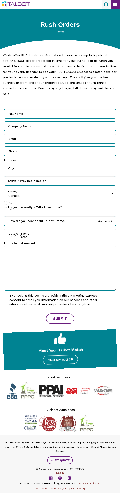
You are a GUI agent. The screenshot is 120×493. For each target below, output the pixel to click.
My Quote (60, 460)
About (103, 447)
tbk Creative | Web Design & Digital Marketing (60, 488)
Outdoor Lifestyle (34, 447)
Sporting (58, 447)
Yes (11, 203)
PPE (7, 442)
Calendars (53, 442)
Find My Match (60, 360)
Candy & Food (68, 442)
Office (19, 447)
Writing (95, 447)
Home (60, 31)
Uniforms (15, 442)
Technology (83, 447)
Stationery (69, 447)
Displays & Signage (87, 442)
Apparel (25, 442)
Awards (35, 442)
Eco (113, 442)
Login (60, 473)
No (11, 209)
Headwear (9, 447)
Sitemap (60, 451)
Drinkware (104, 442)
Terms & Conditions (88, 483)
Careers (112, 447)
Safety (48, 447)
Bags (44, 442)
